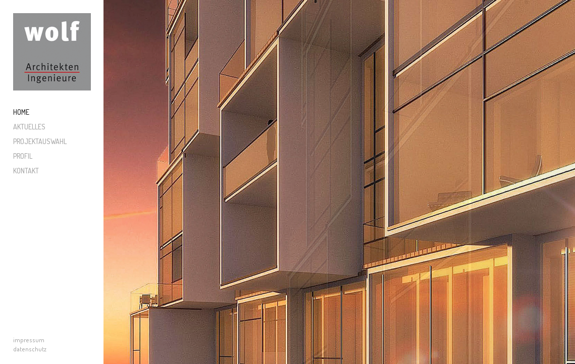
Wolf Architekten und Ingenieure (52, 52)
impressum (28, 340)
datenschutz (29, 349)
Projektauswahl (40, 141)
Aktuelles (29, 126)
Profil (22, 156)
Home (21, 112)
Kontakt (26, 170)
